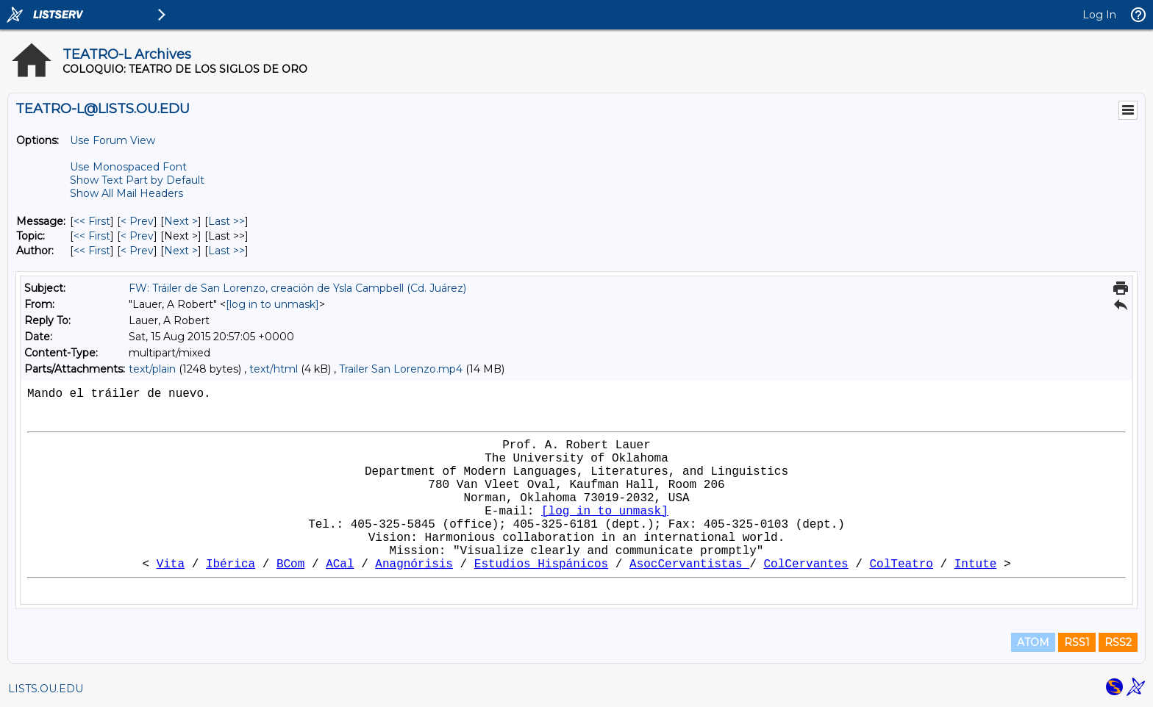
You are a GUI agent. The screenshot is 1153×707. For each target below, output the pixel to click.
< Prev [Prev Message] (137, 221)
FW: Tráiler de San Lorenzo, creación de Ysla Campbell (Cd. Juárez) (297, 288)
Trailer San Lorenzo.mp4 (401, 369)
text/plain (152, 369)
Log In (1099, 14)
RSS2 (1118, 642)
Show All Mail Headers (126, 193)
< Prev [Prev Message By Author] (137, 250)
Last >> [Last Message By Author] (226, 250)
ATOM (1033, 642)
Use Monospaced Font (128, 166)
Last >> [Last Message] (226, 221)
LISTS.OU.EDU (45, 688)
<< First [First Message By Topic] (92, 236)
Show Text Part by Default (137, 180)
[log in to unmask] (272, 304)
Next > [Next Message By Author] (181, 250)
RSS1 (1077, 642)
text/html (273, 369)
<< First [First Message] (92, 221)
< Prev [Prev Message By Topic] (137, 236)
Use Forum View (112, 140)
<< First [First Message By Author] (92, 250)
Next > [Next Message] (181, 221)
